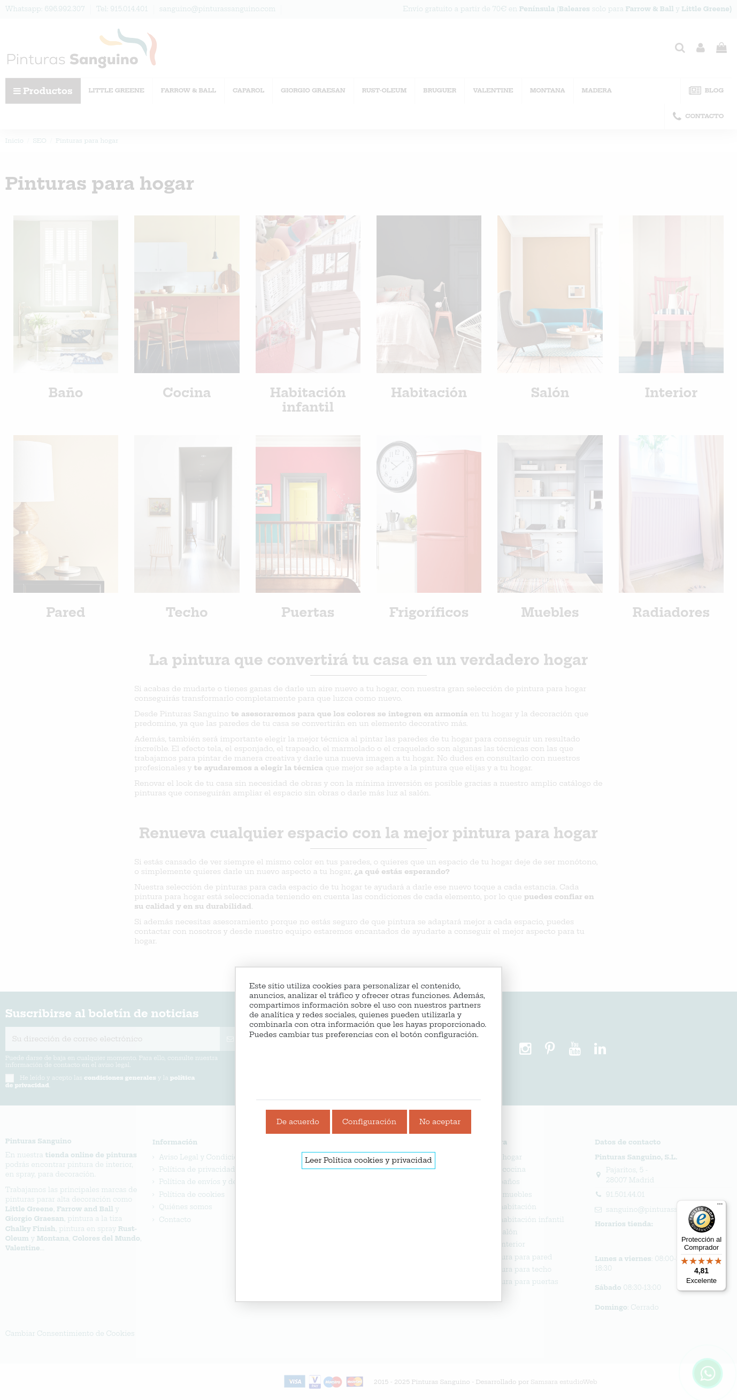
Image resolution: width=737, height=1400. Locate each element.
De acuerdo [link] (298, 1121)
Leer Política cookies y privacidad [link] (368, 1160)
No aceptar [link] (439, 1121)
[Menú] (719, 1206)
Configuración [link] (369, 1121)
